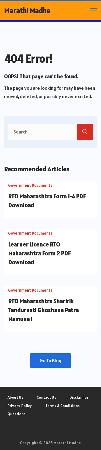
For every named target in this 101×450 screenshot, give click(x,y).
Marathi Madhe (27, 10)
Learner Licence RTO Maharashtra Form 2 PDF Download (39, 253)
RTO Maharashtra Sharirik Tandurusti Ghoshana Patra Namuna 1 (43, 310)
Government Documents (30, 185)
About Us (15, 397)
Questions (17, 413)
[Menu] (93, 11)
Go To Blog (50, 360)
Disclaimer (78, 397)
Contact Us (46, 397)
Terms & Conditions (62, 405)
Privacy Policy (20, 405)
